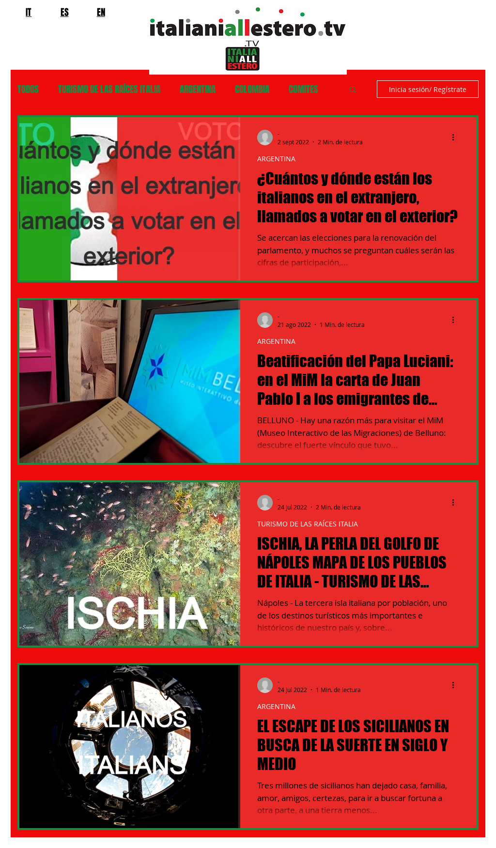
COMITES (303, 89)
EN (101, 12)
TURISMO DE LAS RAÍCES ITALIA (109, 89)
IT (28, 12)
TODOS (28, 89)
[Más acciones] (456, 137)
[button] (352, 90)
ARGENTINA (198, 89)
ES (65, 12)
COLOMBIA (252, 89)
